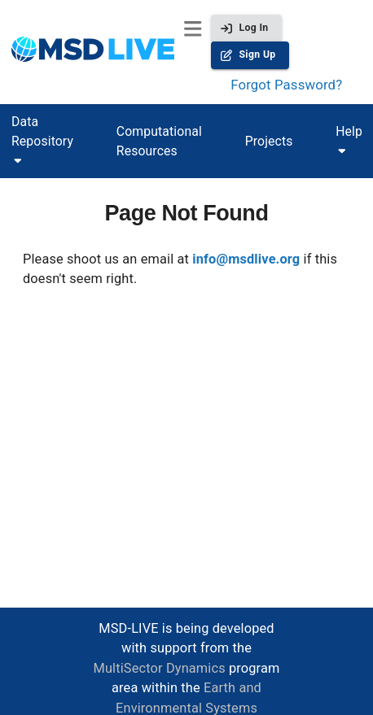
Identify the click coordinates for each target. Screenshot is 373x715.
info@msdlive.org (246, 259)
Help (349, 131)
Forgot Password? (286, 84)
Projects (269, 141)
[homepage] (92, 52)
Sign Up (249, 54)
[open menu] (192, 29)
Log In (246, 28)
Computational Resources (159, 141)
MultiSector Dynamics (160, 668)
